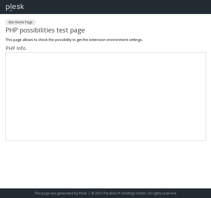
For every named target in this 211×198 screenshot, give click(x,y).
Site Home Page (20, 22)
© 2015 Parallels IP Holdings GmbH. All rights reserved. (134, 193)
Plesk (83, 193)
